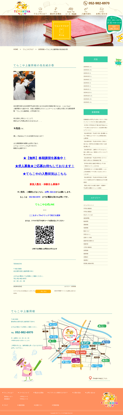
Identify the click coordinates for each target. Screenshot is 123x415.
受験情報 (86, 224)
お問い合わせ (50, 192)
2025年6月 (86, 66)
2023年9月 (86, 99)
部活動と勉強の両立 (89, 263)
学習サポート (87, 234)
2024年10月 (87, 76)
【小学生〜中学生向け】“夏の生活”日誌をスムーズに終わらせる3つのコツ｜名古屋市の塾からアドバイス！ (95, 127)
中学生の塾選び (88, 211)
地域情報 (86, 227)
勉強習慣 (86, 221)
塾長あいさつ (8, 396)
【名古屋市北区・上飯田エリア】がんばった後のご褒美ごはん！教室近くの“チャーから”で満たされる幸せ (95, 152)
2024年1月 (86, 89)
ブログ (5, 405)
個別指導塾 (86, 218)
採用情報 (41, 49)
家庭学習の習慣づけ (89, 240)
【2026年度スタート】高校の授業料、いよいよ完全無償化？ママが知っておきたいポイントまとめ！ (95, 172)
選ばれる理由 (38, 392)
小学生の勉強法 (88, 247)
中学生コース (24, 399)
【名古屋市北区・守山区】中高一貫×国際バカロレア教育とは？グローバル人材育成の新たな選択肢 (95, 136)
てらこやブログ (28, 49)
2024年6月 (86, 79)
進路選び (86, 260)
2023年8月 (86, 102)
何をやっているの (88, 215)
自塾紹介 (86, 257)
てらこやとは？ (8, 392)
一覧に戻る (43, 291)
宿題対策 (86, 244)
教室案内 (7, 399)
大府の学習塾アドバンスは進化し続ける (64, 291)
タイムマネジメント (89, 205)
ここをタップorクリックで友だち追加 (44, 215)
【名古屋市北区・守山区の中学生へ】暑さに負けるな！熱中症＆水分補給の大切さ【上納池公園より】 (95, 144)
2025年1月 (86, 73)
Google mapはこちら (98, 378)
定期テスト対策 (88, 237)
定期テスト (38, 405)
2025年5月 (86, 70)
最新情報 (86, 253)
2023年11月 (87, 92)
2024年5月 (86, 83)
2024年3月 (86, 86)
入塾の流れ (77, 392)
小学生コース (24, 396)
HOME (15, 49)
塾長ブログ (86, 231)
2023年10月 (87, 95)
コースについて (23, 392)
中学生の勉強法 (88, 208)
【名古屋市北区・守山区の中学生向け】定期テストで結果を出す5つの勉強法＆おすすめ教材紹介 (95, 180)
